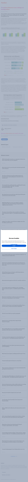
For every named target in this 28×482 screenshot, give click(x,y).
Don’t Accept (14, 248)
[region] (14, 241)
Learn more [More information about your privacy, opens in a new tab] (24, 242)
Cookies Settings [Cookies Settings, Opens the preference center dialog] (14, 244)
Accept (14, 245)
